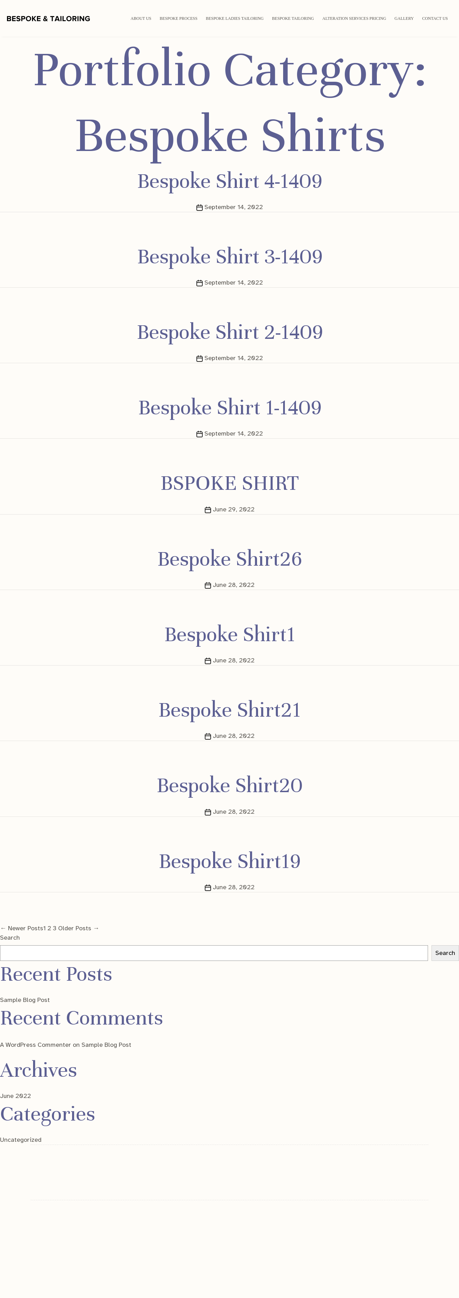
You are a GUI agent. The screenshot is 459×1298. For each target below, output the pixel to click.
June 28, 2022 (234, 585)
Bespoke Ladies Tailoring (235, 18)
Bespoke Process (178, 18)
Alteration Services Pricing (354, 18)
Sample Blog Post (25, 1000)
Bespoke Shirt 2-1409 (230, 332)
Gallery (404, 18)
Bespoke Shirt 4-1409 (229, 181)
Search (10, 937)
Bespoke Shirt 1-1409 (229, 407)
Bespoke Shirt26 (229, 559)
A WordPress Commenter (35, 1045)
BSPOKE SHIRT (229, 483)
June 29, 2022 (234, 509)
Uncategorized (20, 1140)
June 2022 (15, 1096)
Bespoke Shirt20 (229, 785)
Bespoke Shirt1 (229, 634)
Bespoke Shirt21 (229, 710)
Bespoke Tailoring (293, 18)
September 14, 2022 (233, 207)
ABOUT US (141, 18)
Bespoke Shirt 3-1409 (229, 256)
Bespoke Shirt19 (229, 861)
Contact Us (435, 18)
